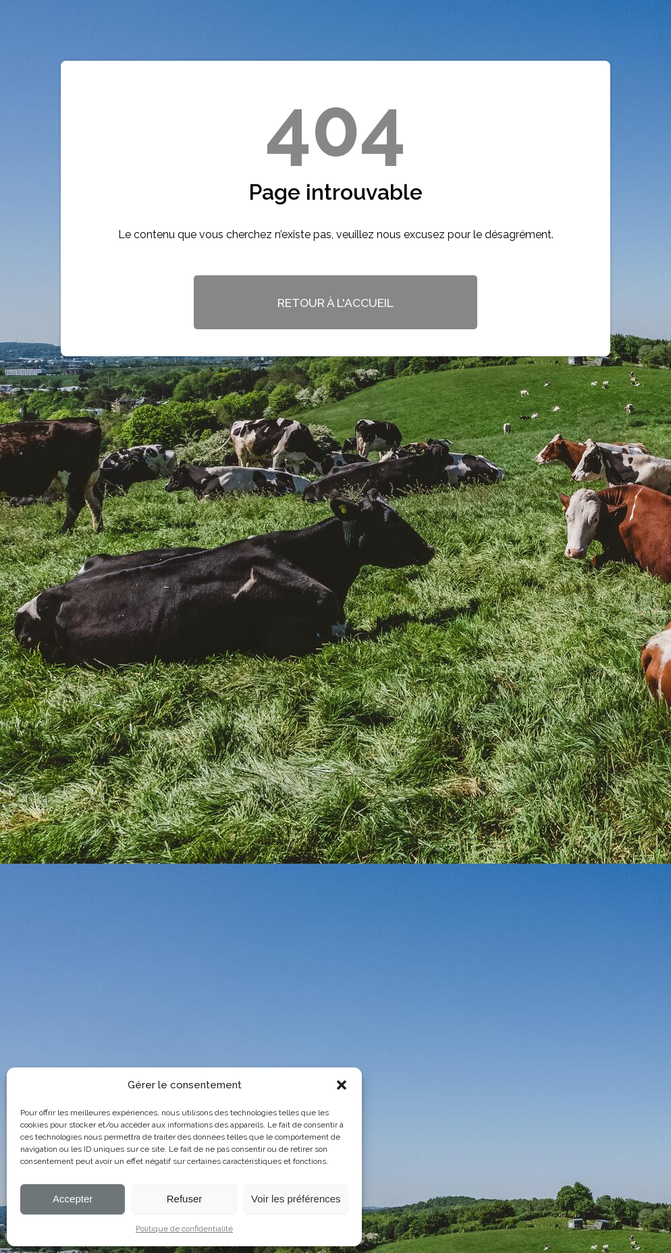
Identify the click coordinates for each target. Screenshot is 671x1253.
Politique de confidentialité (184, 1228)
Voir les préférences (296, 1198)
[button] (341, 1085)
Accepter (72, 1198)
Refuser (185, 1198)
